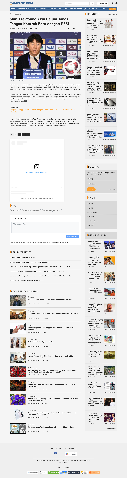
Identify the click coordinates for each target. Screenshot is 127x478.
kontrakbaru (47, 211)
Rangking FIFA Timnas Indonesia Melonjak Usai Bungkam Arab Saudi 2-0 (38, 271)
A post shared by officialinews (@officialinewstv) (37, 198)
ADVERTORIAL (22, 9)
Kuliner (32, 382)
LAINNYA (112, 9)
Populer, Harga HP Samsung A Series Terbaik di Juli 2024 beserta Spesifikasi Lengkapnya (53, 414)
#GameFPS (90, 225)
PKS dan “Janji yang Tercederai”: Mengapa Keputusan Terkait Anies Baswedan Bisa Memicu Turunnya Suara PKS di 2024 (95, 323)
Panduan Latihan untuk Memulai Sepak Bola (27, 280)
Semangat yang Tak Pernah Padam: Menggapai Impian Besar (51, 427)
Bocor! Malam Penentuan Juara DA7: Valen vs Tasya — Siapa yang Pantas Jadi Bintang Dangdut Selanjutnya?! (95, 39)
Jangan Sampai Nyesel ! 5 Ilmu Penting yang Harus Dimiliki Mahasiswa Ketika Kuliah (50, 357)
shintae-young (15, 211)
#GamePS (90, 208)
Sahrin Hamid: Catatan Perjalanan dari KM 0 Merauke (95, 290)
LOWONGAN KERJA (76, 9)
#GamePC (90, 204)
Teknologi (33, 410)
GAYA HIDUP (41, 9)
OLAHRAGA (17, 14)
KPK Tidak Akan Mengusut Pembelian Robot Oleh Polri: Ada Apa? (94, 386)
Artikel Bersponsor (53, 460)
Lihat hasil (112, 189)
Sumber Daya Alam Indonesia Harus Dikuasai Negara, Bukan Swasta (95, 353)
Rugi (90, 179)
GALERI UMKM (101, 9)
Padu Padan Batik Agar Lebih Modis (41, 342)
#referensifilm (92, 212)
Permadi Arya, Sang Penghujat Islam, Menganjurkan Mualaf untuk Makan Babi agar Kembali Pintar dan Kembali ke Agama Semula (95, 307)
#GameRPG (90, 217)
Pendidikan (33, 354)
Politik (32, 297)
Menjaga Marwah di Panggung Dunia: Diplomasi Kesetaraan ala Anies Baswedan (95, 244)
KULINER (50, 9)
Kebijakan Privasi (84, 460)
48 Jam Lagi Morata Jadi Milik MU (23, 257)
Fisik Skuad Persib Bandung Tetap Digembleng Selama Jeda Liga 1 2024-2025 (40, 267)
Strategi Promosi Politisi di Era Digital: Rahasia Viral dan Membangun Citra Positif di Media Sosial (94, 339)
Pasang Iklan (65, 460)
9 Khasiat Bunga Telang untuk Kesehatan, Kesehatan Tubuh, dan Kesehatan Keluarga (53, 399)
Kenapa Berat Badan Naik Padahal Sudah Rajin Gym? (30, 262)
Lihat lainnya (112, 14)
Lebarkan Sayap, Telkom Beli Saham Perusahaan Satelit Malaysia (53, 313)
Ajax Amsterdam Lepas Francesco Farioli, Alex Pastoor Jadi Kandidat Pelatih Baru (41, 276)
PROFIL (14, 9)
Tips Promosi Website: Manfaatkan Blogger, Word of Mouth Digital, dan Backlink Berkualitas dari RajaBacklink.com (95, 133)
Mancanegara (34, 368)
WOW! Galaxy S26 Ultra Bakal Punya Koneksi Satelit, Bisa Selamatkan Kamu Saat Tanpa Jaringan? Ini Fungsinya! (95, 102)
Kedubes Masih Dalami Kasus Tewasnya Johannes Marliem (50, 299)
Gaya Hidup (33, 339)
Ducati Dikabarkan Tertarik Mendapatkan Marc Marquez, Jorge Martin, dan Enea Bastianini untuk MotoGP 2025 (52, 371)
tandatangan (36, 211)
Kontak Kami (63, 462)
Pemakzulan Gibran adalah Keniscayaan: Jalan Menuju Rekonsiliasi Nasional (95, 401)
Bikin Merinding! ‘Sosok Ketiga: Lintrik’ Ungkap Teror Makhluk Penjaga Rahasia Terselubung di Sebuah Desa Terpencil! (95, 86)
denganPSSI (57, 211)
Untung (92, 184)
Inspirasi (32, 425)
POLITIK (65, 9)
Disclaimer (74, 460)
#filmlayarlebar (92, 221)
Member (102, 3)
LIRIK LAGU (32, 9)
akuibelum (26, 211)
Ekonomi (32, 311)
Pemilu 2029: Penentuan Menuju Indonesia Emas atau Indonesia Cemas (95, 417)
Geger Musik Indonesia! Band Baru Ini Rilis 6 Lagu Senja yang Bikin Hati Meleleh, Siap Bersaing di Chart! (95, 23)
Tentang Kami (41, 460)
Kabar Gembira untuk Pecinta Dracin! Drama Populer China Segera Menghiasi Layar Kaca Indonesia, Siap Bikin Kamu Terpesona (95, 149)
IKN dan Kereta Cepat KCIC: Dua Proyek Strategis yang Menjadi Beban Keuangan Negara (95, 370)
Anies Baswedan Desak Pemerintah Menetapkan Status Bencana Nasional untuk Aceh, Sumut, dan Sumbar (94, 117)
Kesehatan (33, 396)
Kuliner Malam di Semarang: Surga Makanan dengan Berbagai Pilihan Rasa (51, 385)
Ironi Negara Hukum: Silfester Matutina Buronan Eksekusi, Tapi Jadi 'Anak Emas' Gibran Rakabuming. (95, 276)
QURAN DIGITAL (89, 9)
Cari (92, 3)
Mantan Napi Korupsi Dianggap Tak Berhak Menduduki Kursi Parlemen (51, 328)
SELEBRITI (57, 9)
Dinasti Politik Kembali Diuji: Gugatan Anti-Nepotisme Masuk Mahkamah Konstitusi (94, 260)
